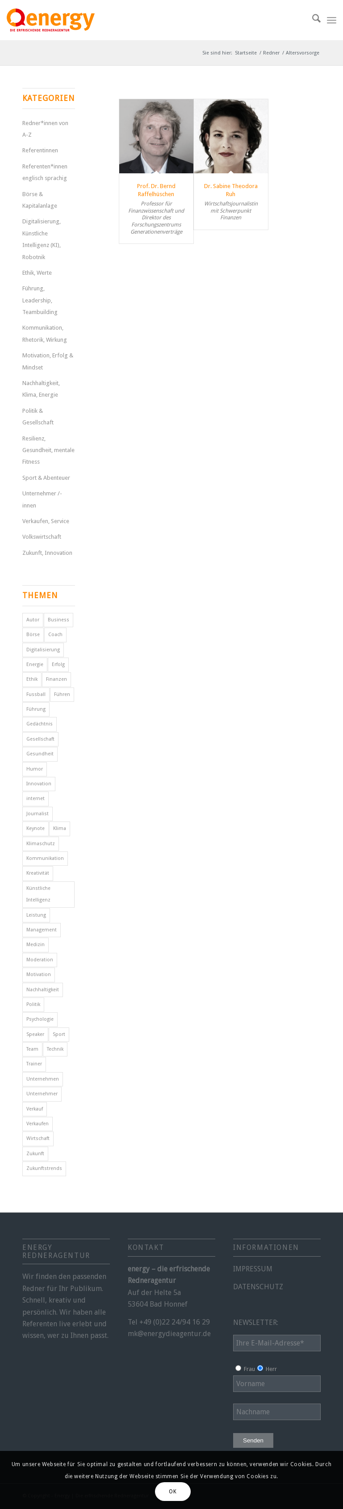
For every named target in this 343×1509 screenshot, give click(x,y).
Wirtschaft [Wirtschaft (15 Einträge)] (38, 1138)
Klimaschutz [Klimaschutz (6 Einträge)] (40, 844)
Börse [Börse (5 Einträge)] (33, 634)
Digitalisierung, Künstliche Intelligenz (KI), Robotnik (41, 239)
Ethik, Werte (37, 272)
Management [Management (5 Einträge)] (41, 930)
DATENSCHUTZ (258, 1287)
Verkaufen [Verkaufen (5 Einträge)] (37, 1124)
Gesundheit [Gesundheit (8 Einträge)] (40, 754)
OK (172, 1491)
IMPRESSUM (252, 1269)
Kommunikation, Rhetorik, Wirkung (44, 333)
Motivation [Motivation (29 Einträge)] (38, 974)
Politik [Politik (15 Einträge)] (33, 1004)
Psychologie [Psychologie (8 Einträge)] (40, 1019)
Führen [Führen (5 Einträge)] (62, 694)
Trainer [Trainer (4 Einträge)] (34, 1064)
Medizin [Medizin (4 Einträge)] (35, 944)
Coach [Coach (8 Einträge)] (55, 634)
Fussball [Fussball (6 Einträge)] (36, 694)
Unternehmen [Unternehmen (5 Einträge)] (42, 1079)
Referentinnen (40, 150)
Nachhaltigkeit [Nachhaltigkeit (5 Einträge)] (42, 990)
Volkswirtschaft (41, 536)
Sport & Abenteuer (46, 477)
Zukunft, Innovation (47, 552)
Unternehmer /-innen (42, 499)
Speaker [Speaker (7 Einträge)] (35, 1034)
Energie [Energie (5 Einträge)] (34, 664)
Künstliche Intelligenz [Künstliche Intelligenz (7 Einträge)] (38, 894)
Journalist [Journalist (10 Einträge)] (37, 814)
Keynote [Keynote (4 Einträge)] (35, 828)
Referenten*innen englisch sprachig (44, 172)
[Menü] (331, 20)
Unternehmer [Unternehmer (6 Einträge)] (42, 1094)
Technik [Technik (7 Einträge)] (55, 1049)
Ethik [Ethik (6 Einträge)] (32, 679)
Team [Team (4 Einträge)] (32, 1049)
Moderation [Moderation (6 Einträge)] (39, 960)
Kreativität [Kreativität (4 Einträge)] (37, 873)
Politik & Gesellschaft (38, 416)
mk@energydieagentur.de (169, 1333)
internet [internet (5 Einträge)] (35, 798)
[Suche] (312, 20)
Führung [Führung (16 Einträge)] (36, 709)
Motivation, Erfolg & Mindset (47, 361)
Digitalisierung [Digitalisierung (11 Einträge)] (43, 650)
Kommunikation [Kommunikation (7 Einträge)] (45, 858)
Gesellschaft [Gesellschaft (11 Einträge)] (40, 739)
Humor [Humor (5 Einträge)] (34, 769)
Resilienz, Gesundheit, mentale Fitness (48, 450)
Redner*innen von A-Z (45, 129)
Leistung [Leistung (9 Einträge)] (36, 915)
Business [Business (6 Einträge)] (58, 620)
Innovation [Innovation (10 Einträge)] (38, 784)
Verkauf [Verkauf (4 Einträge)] (34, 1109)
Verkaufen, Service (45, 521)
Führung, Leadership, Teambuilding (40, 300)
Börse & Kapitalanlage (39, 200)
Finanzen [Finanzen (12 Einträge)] (56, 679)
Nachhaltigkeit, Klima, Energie (41, 389)
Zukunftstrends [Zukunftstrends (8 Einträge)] (44, 1168)
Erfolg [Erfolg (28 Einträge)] (58, 664)
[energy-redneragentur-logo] (50, 20)
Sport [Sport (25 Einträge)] (59, 1034)
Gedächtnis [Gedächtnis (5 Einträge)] (39, 724)
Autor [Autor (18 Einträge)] (32, 620)
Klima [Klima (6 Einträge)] (59, 828)
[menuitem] (312, 20)
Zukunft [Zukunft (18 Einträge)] (35, 1154)
